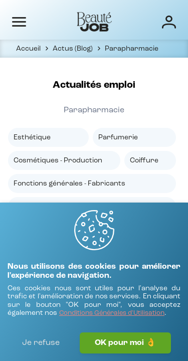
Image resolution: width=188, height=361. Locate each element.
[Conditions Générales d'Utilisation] (111, 313)
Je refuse (41, 343)
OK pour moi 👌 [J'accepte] (125, 343)
